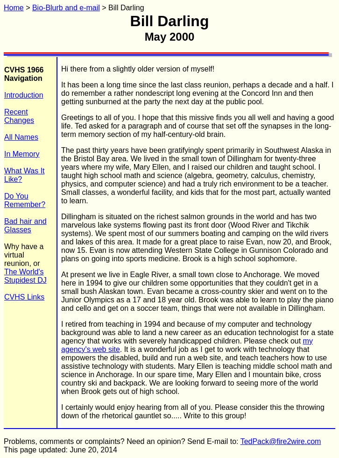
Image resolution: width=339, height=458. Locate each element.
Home (14, 8)
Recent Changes (19, 116)
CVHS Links (24, 297)
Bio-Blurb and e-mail (66, 8)
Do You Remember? (24, 200)
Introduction (23, 95)
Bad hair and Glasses (25, 225)
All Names (21, 137)
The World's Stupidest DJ (25, 276)
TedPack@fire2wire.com (280, 441)
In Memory (22, 154)
